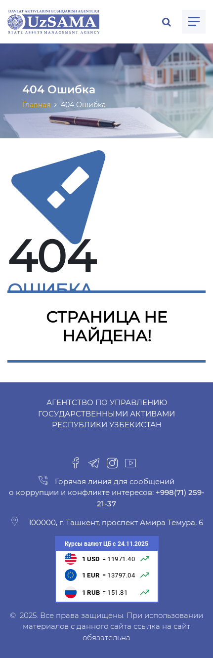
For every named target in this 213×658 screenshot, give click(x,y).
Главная (36, 105)
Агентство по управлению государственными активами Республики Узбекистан (106, 413)
